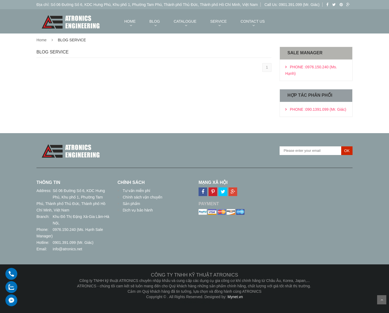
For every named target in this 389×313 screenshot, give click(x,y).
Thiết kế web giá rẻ (195, 302)
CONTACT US (252, 21)
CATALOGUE (185, 21)
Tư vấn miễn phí (136, 191)
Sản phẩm (131, 203)
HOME (130, 21)
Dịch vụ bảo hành (137, 210)
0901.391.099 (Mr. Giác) (73, 242)
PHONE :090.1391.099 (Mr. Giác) (318, 109)
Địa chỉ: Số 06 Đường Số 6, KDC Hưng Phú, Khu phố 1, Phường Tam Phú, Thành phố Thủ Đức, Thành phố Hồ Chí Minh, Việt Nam (147, 4)
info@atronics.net (67, 249)
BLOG (154, 21)
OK (347, 151)
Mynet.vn (235, 297)
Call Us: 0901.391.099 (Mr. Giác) (292, 4)
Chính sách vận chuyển (142, 197)
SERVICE (218, 21)
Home (41, 40)
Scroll (381, 299)
